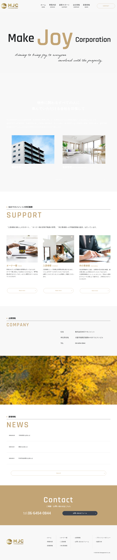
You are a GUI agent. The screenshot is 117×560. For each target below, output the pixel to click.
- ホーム (48, 540)
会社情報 (76, 6)
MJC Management (102, 555)
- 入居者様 (62, 544)
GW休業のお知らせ (19, 436)
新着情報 (86, 6)
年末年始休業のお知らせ (21, 459)
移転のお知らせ (18, 448)
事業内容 (52, 6)
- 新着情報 (49, 548)
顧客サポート (64, 6)
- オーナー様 (63, 540)
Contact (106, 6)
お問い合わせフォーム (80, 516)
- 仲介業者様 (63, 548)
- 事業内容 (49, 544)
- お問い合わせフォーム (81, 544)
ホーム (43, 6)
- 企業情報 (77, 540)
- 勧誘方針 (99, 544)
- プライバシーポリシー (103, 540)
